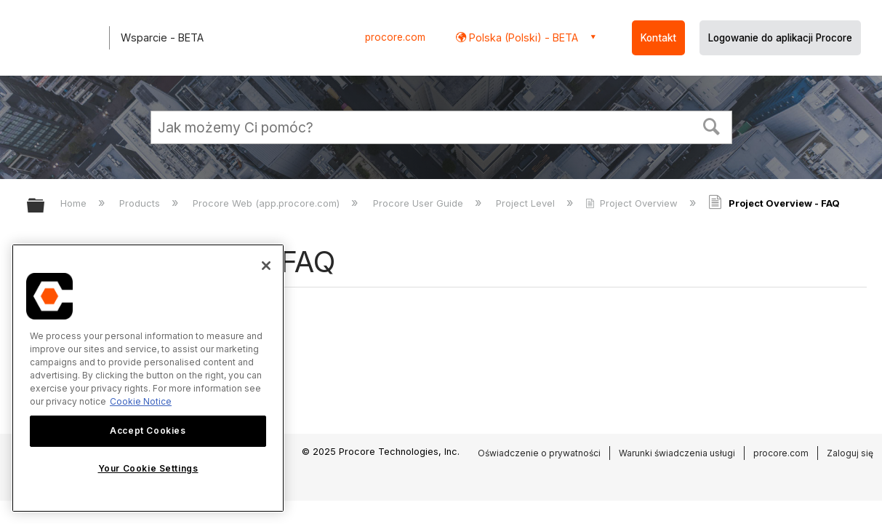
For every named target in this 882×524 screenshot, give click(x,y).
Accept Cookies (147, 430)
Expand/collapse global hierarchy (45, 206)
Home (74, 203)
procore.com (395, 37)
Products (141, 203)
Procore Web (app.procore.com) (267, 203)
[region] (148, 378)
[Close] (266, 266)
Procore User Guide (419, 203)
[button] (711, 125)
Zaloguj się (850, 453)
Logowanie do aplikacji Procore (780, 38)
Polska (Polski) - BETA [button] (522, 37)
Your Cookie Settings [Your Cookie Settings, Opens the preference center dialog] (148, 468)
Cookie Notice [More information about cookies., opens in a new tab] (141, 401)
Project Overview (633, 203)
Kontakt (658, 38)
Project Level (527, 203)
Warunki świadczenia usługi (677, 453)
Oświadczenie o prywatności (539, 453)
